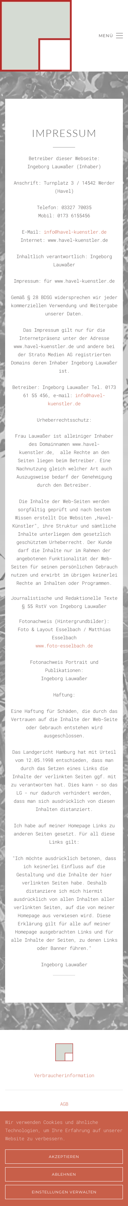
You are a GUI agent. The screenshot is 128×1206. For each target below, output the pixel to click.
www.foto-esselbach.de (64, 645)
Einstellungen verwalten (64, 1192)
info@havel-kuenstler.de (75, 232)
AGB (64, 1103)
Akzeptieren (64, 1156)
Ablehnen (64, 1174)
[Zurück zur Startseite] (36, 36)
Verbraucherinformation (64, 1075)
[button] (111, 36)
